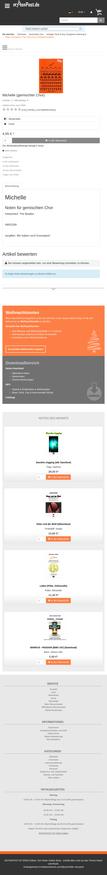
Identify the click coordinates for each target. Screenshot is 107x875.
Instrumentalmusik (53, 763)
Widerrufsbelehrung (53, 736)
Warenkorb (53, 695)
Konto (53, 698)
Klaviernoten (18, 376)
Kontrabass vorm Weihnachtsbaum (29, 337)
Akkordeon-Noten (21, 373)
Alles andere (53, 777)
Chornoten (53, 760)
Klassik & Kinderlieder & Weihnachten (31, 389)
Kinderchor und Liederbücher (53, 771)
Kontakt (53, 689)
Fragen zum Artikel (11, 175)
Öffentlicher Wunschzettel (53, 707)
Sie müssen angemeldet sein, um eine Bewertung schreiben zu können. (49, 263)
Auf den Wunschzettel (12, 170)
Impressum (53, 727)
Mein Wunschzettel (53, 704)
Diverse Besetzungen (23, 379)
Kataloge (10, 397)
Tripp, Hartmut (53, 467)
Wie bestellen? (53, 739)
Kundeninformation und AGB (53, 730)
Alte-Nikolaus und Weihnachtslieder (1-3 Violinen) (37, 331)
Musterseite (12, 119)
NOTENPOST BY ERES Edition (53, 833)
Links (53, 692)
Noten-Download (15, 368)
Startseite (53, 756)
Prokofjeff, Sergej (53, 528)
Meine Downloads (53, 710)
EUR (81, 12)
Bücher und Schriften (53, 775)
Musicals (53, 769)
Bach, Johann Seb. (53, 652)
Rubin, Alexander (53, 590)
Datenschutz (53, 733)
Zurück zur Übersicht (15, 49)
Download (53, 765)
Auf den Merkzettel (11, 166)
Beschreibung (12, 186)
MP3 (8, 384)
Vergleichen (8, 157)
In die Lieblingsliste (11, 162)
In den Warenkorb (56, 140)
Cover (9, 124)
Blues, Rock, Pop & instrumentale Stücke (32, 392)
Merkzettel (53, 701)
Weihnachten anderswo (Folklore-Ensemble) (34, 334)
